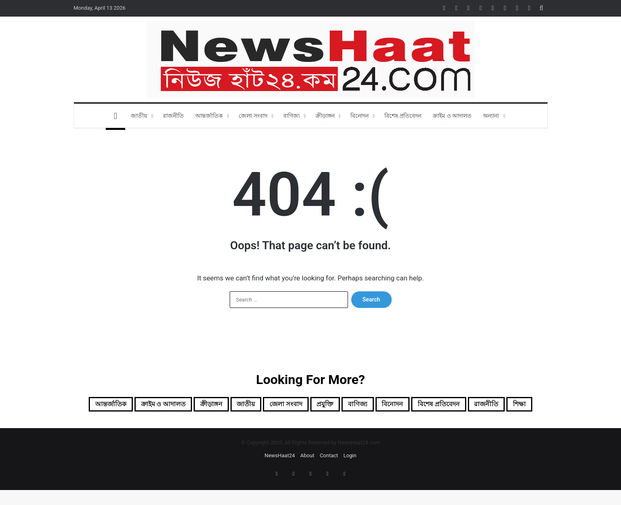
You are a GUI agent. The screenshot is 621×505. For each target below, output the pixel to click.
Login (350, 477)
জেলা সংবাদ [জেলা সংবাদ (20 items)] (320, 405)
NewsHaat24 (280, 477)
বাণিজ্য (291, 115)
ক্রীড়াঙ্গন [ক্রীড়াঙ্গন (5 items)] (231, 405)
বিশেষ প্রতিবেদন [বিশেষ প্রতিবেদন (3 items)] (504, 405)
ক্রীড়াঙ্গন (325, 115)
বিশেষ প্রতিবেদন (402, 115)
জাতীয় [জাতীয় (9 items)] (272, 405)
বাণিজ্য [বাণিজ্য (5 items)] (407, 405)
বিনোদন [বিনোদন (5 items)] (448, 405)
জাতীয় (139, 115)
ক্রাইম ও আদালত (452, 115)
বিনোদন (359, 115)
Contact (329, 477)
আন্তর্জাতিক (209, 115)
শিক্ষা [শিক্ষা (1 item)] (334, 425)
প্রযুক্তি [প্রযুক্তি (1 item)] (368, 405)
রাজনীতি (173, 115)
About (307, 477)
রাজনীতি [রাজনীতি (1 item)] (294, 425)
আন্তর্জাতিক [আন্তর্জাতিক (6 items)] (109, 405)
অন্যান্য (491, 115)
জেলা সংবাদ (253, 115)
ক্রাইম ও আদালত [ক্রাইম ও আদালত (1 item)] (173, 405)
